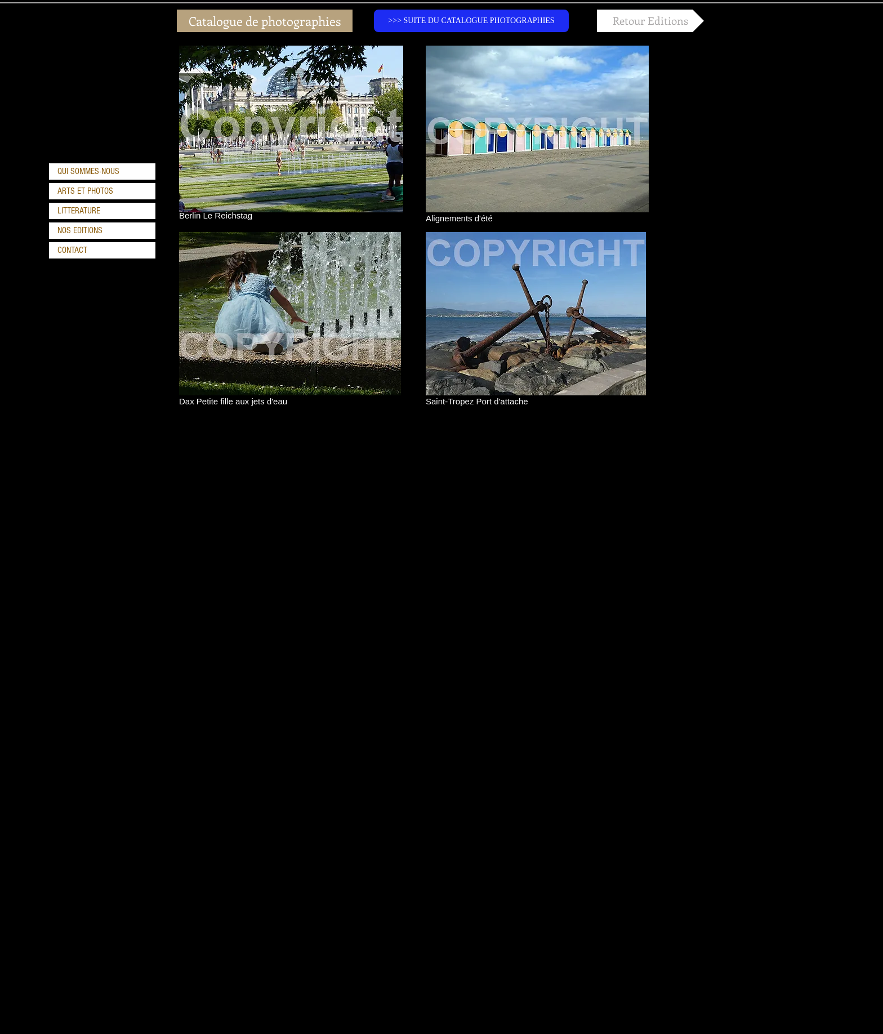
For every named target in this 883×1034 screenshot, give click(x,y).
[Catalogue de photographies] (265, 21)
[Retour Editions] (650, 21)
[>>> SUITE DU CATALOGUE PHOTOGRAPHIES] (471, 21)
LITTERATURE (78, 211)
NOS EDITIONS (79, 230)
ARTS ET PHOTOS (85, 191)
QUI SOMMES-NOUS (88, 171)
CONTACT (72, 250)
